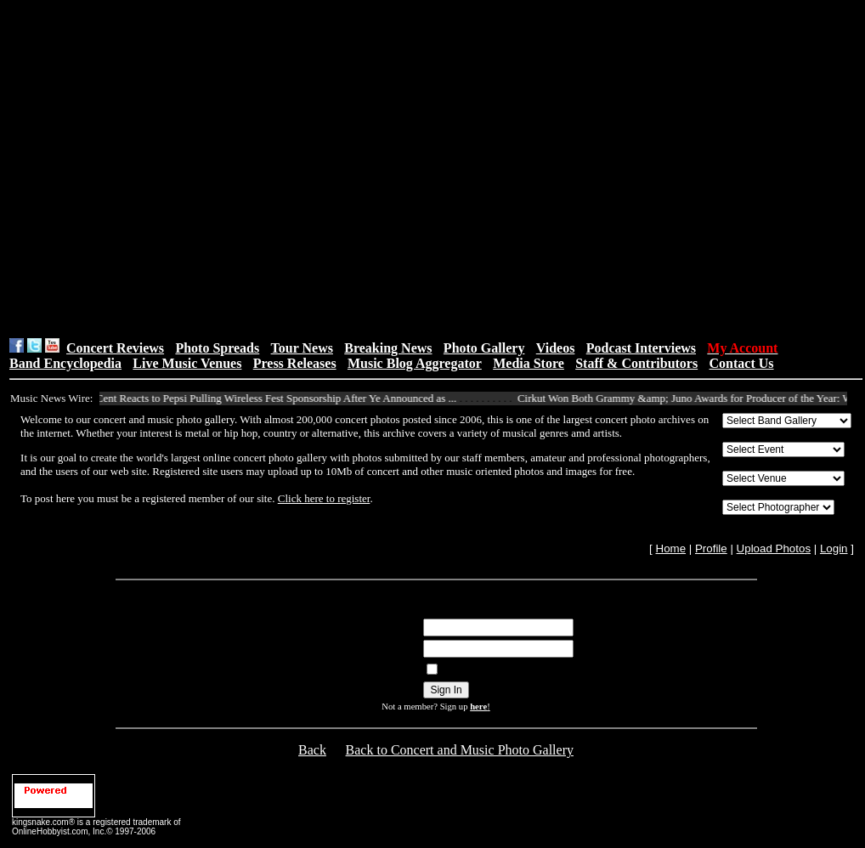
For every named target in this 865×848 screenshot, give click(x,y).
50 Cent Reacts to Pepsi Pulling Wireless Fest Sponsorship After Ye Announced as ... (274, 398)
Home (671, 548)
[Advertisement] (160, 168)
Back (312, 750)
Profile (711, 548)
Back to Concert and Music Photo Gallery (460, 750)
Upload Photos (774, 548)
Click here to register (324, 498)
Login (834, 548)
